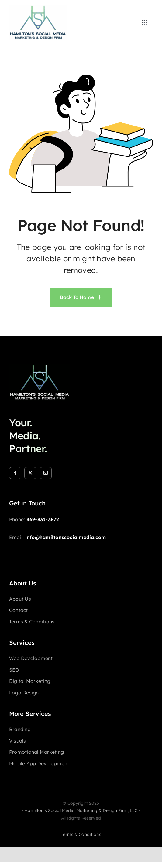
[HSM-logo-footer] (39, 366)
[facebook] (15, 473)
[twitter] (30, 473)
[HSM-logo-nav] (38, 7)
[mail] (46, 473)
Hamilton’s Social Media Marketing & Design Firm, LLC (80, 810)
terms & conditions (81, 834)
